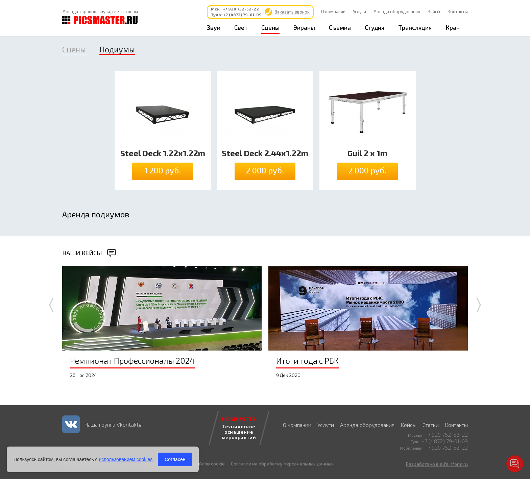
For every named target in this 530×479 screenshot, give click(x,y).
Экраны (304, 27)
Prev (51, 305)
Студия (374, 27)
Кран (452, 27)
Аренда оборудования (397, 11)
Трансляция (415, 27)
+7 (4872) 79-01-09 (242, 14)
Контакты (458, 11)
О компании (333, 11)
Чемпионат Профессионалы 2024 (132, 360)
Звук (213, 27)
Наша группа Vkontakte (113, 424)
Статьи (431, 425)
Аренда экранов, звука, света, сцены (100, 11)
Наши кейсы (82, 253)
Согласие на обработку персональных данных (282, 463)
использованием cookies (125, 459)
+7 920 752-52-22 (241, 8)
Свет (240, 27)
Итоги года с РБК (307, 360)
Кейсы (434, 11)
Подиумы (117, 49)
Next (478, 305)
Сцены (270, 27)
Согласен (175, 459)
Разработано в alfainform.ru (437, 464)
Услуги (359, 11)
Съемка (340, 27)
